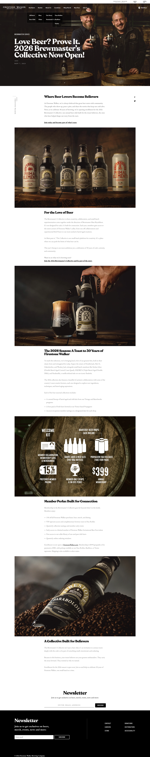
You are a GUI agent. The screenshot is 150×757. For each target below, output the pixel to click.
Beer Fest (77, 7)
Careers (108, 727)
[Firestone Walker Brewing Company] (120, 1)
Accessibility (130, 731)
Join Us (85, 7)
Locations (57, 7)
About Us (48, 7)
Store (107, 731)
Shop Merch (67, 7)
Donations (129, 723)
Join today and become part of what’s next (60, 123)
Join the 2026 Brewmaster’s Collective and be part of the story (68, 261)
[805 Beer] (135, 1)
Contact (108, 723)
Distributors (130, 727)
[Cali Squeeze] (145, 1)
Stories (40, 7)
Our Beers (32, 7)
